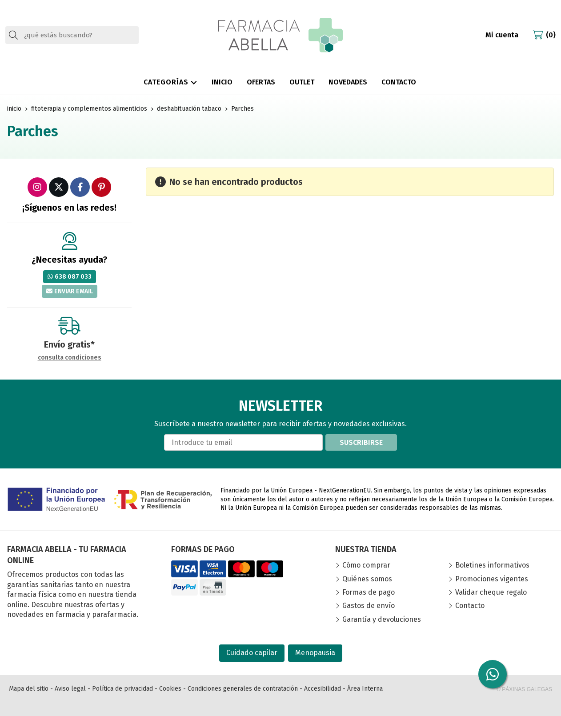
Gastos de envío (368, 605)
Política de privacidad (122, 688)
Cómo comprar (366, 565)
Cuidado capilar (251, 652)
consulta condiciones (69, 357)
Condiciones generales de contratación (243, 688)
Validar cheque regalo (491, 592)
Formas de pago (368, 592)
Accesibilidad (322, 688)
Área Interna (365, 688)
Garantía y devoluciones (381, 619)
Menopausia (315, 652)
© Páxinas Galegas (524, 689)
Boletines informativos (492, 565)
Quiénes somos (367, 579)
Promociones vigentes (491, 579)
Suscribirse (361, 442)
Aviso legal (70, 688)
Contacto (470, 605)
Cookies (170, 688)
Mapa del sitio (28, 688)
